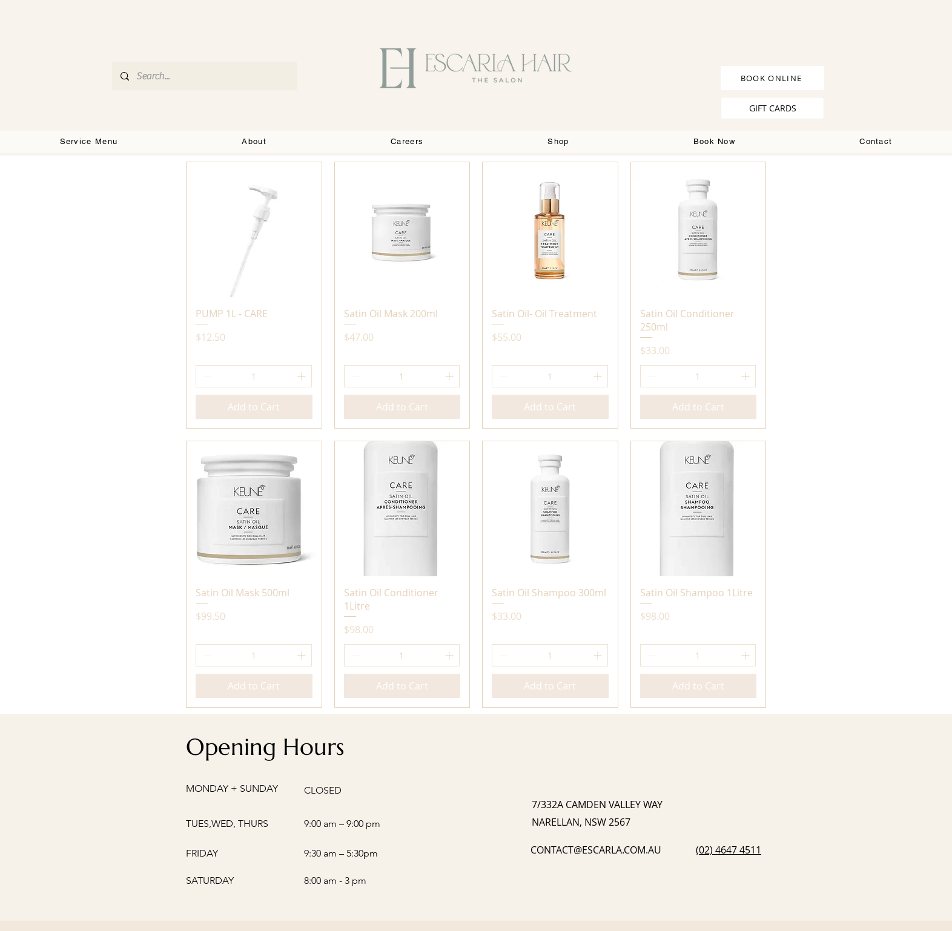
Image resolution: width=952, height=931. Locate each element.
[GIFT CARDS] (772, 108)
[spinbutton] (254, 376)
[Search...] (203, 76)
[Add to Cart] (254, 407)
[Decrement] (205, 376)
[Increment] (302, 376)
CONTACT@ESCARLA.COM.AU (596, 850)
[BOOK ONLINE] (772, 78)
